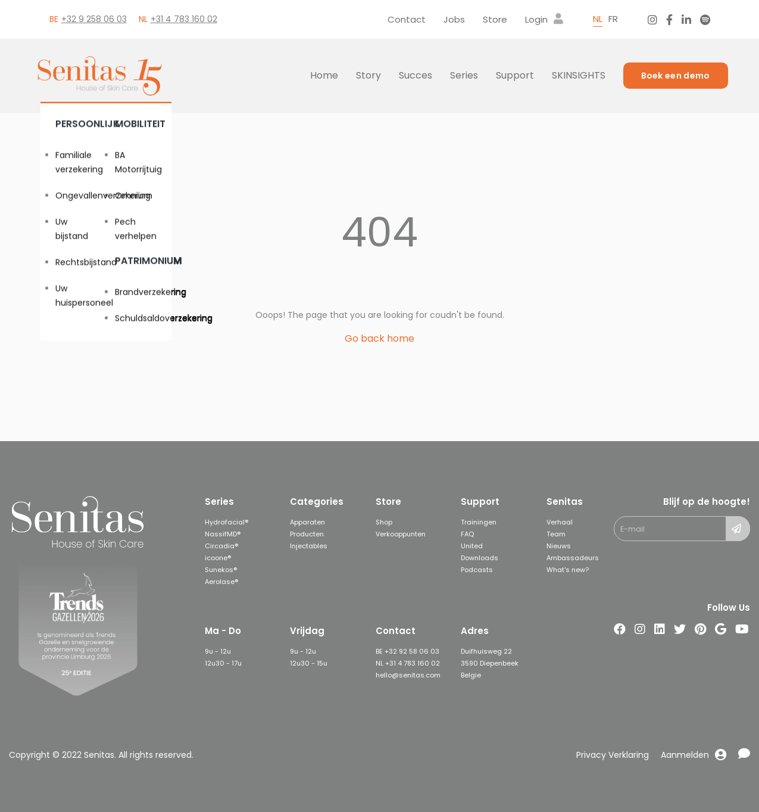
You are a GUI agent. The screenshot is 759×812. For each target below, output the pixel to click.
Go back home (379, 338)
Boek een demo (675, 76)
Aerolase (220, 581)
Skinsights (578, 75)
